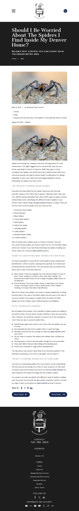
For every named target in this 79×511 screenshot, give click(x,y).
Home (39, 466)
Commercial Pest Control (39, 477)
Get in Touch (39, 487)
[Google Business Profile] (44, 497)
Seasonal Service (39, 480)
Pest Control (58, 370)
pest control (48, 178)
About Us (39, 470)
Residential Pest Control (39, 473)
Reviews (39, 484)
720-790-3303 (39, 442)
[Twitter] (39, 497)
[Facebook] (35, 497)
